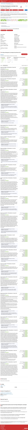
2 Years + (9, 62)
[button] (11, 1)
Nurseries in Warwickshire (3, 3)
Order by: (1, 65)
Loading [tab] (1, 385)
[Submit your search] (26, 3)
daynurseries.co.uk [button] (3, 429)
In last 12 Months (9, 60)
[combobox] (22, 3)
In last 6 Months (9, 59)
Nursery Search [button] (3, 425)
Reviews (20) (2, 54)
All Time (9, 58)
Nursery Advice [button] (3, 426)
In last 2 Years (9, 61)
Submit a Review (24, 54)
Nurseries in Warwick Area (8, 3)
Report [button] (5, 79)
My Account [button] (2, 428)
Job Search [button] (2, 427)
